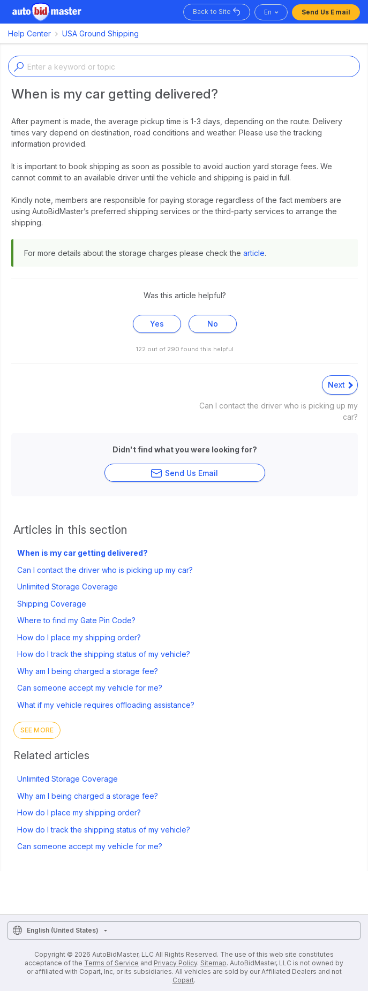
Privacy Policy (175, 963)
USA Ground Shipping (100, 33)
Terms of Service (111, 963)
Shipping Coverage (51, 603)
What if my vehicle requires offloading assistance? (105, 704)
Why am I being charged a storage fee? (87, 671)
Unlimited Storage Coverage (67, 586)
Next (340, 384)
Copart (183, 980)
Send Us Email (326, 12)
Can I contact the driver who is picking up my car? (105, 569)
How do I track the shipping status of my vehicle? (103, 654)
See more (37, 730)
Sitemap (213, 963)
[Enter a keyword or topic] (184, 66)
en (268, 12)
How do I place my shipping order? (79, 637)
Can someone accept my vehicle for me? (89, 687)
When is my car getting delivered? (82, 552)
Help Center (29, 33)
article (254, 253)
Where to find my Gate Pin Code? (76, 620)
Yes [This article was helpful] (157, 323)
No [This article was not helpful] (212, 323)
